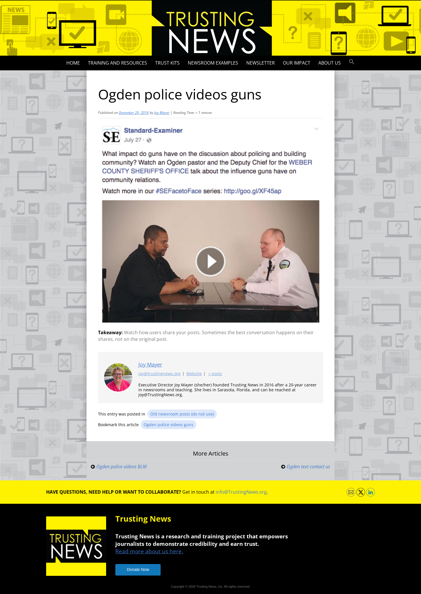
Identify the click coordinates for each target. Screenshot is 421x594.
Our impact (296, 63)
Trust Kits (167, 63)
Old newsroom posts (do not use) (182, 414)
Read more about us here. (149, 551)
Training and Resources (117, 63)
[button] (351, 62)
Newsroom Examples (213, 63)
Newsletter (260, 63)
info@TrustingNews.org (241, 492)
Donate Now (138, 569)
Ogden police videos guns (168, 424)
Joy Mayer (162, 112)
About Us (329, 63)
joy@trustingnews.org (159, 374)
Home (73, 63)
